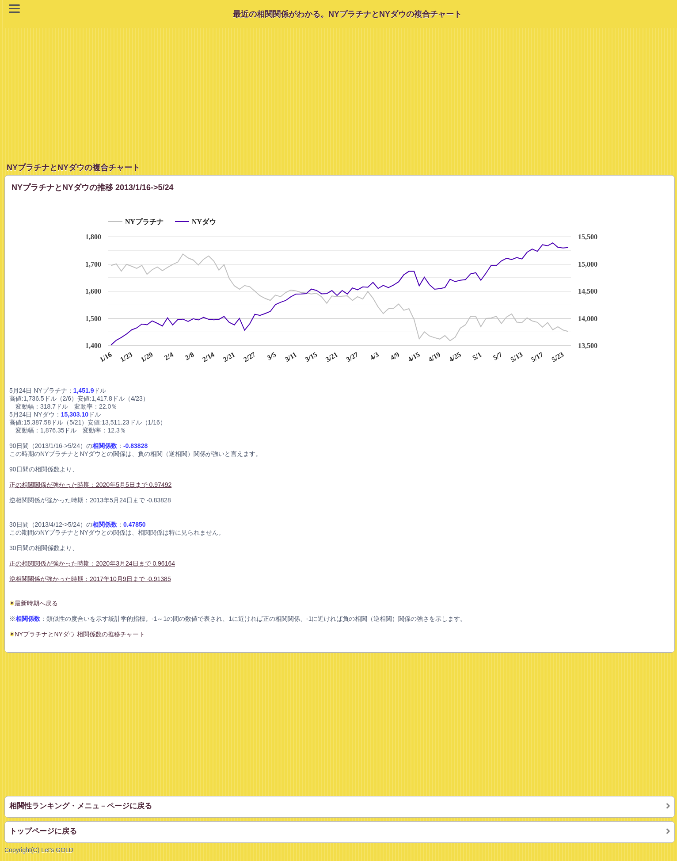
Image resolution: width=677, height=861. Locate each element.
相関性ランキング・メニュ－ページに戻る (80, 806)
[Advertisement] (341, 90)
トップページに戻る (43, 831)
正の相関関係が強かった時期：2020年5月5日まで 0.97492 (90, 484)
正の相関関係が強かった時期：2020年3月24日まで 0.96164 (92, 563)
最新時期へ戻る (33, 603)
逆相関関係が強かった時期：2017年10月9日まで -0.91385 (90, 578)
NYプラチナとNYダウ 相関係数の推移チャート (80, 634)
